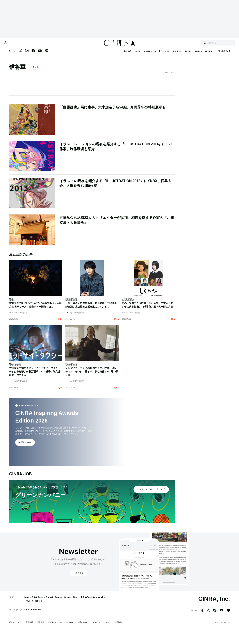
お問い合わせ (83, 625)
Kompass (36, 612)
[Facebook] (33, 54)
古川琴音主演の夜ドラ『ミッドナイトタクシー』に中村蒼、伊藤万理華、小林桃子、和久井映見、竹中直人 (34, 374)
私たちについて (15, 625)
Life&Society (88, 600)
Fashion (38, 604)
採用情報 (40, 625)
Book (76, 600)
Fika (26, 612)
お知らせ (70, 625)
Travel (27, 604)
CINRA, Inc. (214, 602)
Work (100, 600)
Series (188, 54)
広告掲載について (55, 625)
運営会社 (29, 625)
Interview (164, 54)
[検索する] (194, 44)
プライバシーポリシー (101, 625)
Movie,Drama (55, 600)
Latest (127, 54)
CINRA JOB (224, 54)
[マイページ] (15, 44)
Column (177, 54)
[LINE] (46, 54)
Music (27, 600)
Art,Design (39, 600)
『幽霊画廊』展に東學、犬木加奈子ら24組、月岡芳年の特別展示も (112, 110)
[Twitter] (20, 54)
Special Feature (203, 54)
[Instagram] (27, 54)
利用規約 (118, 625)
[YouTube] (40, 54)
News (137, 54)
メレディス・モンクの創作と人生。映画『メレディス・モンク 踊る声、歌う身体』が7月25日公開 (91, 374)
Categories (150, 54)
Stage (67, 600)
